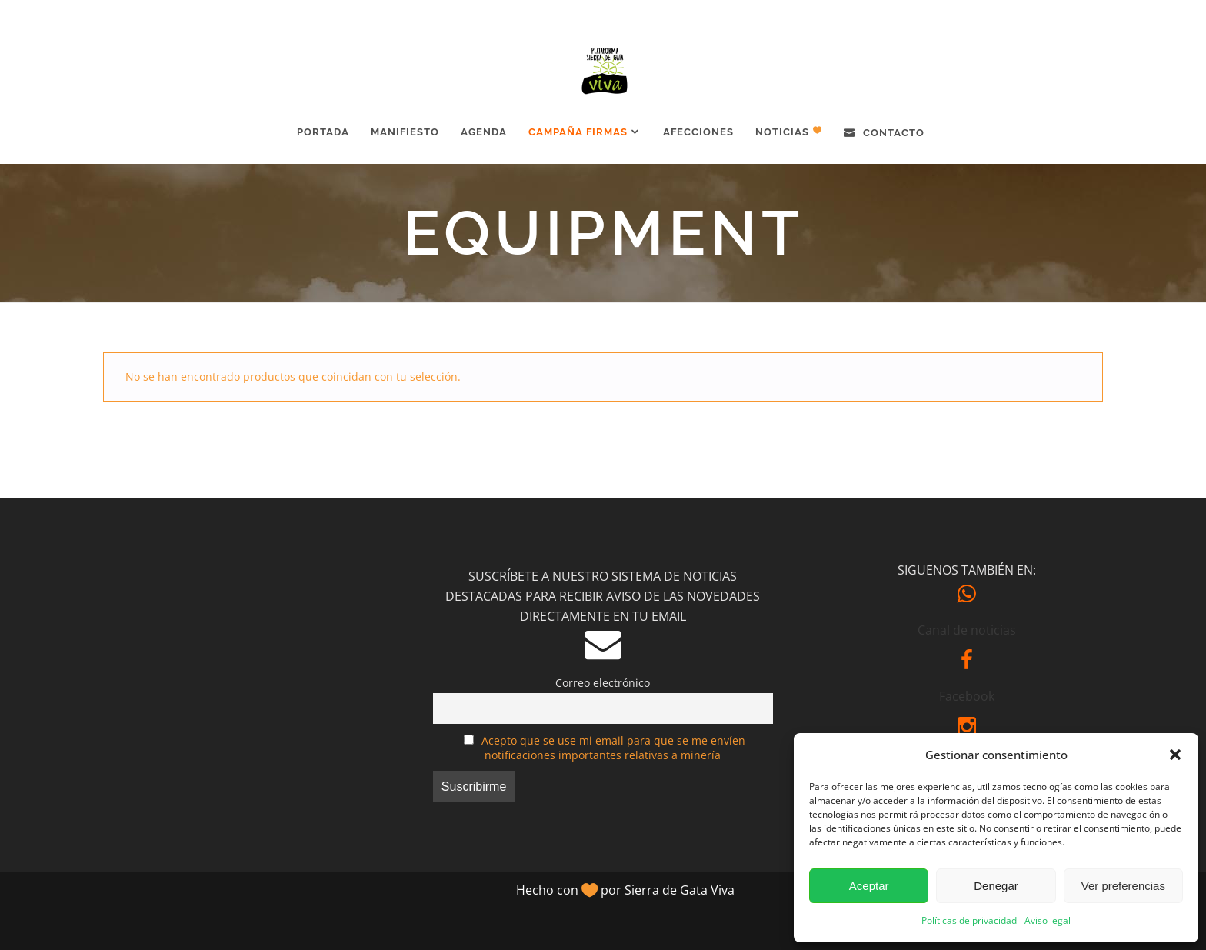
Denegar (996, 885)
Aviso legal (1047, 920)
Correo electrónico (602, 682)
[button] (1175, 754)
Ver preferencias (1123, 885)
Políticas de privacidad (969, 920)
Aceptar (869, 885)
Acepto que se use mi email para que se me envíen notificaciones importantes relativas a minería (613, 747)
